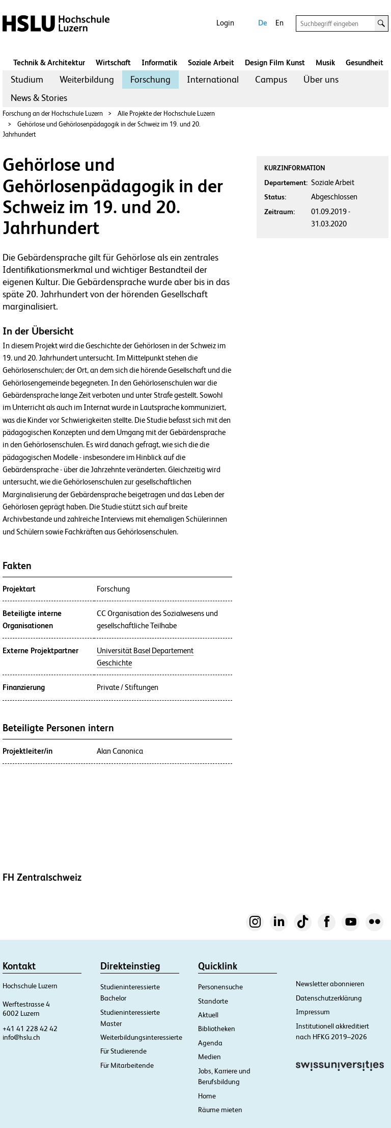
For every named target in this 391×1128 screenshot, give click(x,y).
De (262, 22)
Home (207, 1096)
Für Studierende (123, 1051)
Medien (209, 1057)
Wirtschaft (113, 62)
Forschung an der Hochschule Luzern (53, 113)
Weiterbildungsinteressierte (141, 1037)
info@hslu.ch (21, 1037)
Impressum (313, 1012)
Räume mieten (220, 1110)
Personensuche (220, 987)
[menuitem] (27, 79)
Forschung (150, 79)
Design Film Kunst (275, 62)
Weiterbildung (87, 79)
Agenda (210, 1043)
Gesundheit (364, 62)
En (279, 22)
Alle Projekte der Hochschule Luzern (166, 113)
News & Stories (39, 97)
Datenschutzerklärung (329, 998)
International (213, 79)
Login (225, 22)
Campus (271, 79)
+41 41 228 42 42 (30, 1028)
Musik (325, 62)
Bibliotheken (216, 1028)
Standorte (213, 1001)
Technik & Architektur (49, 62)
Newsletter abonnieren (330, 984)
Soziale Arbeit (211, 62)
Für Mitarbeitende (127, 1065)
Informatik (159, 62)
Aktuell (208, 1015)
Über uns (321, 79)
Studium (27, 79)
